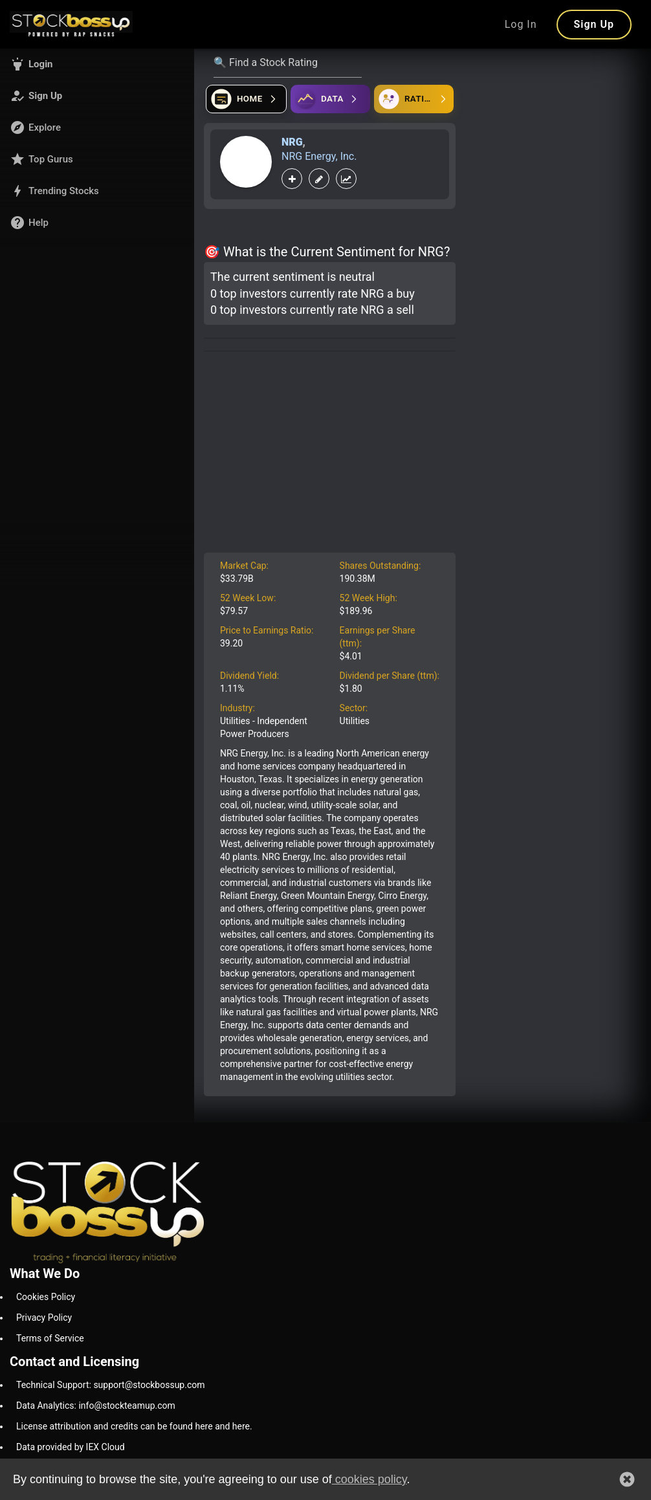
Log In (521, 24)
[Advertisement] (330, 455)
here (203, 1426)
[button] (97, 64)
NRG (292, 142)
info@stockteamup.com (126, 1405)
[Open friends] (414, 99)
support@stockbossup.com (148, 1385)
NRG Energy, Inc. (319, 156)
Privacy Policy (44, 1317)
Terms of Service (50, 1338)
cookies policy (369, 1479)
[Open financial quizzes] (246, 99)
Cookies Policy (45, 1297)
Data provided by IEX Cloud (70, 1447)
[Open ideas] (330, 99)
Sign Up (594, 24)
